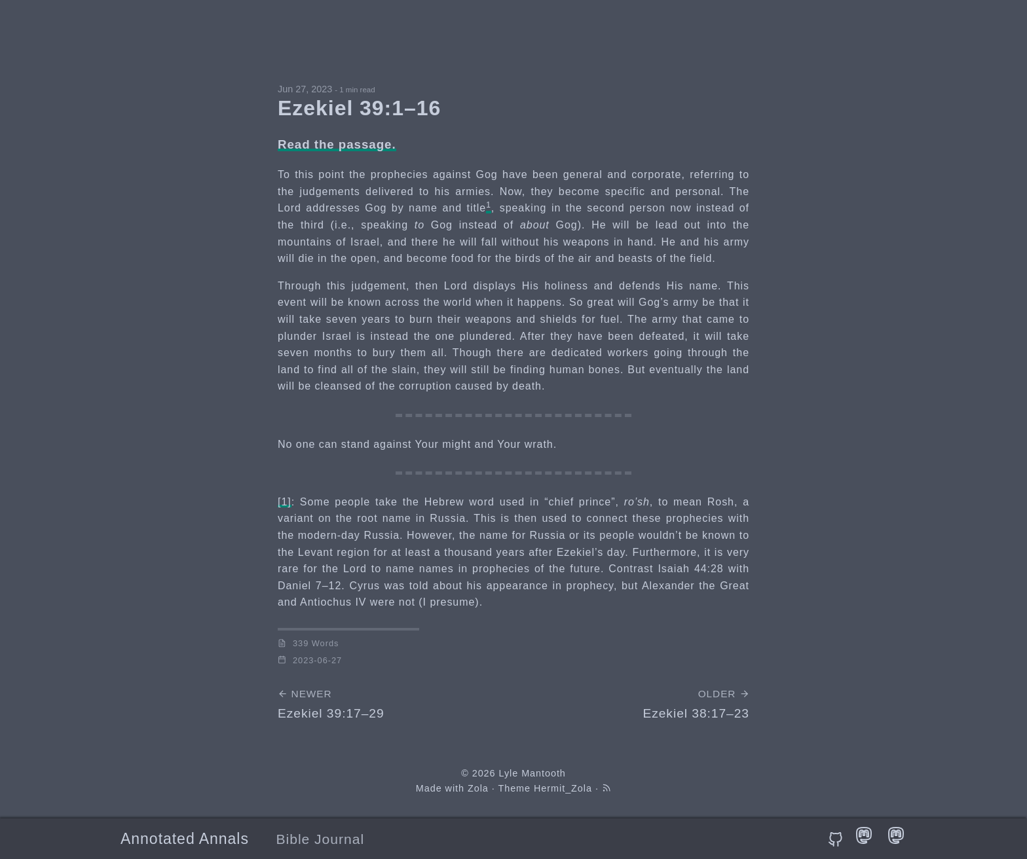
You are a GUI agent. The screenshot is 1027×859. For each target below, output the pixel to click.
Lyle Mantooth (531, 773)
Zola (478, 788)
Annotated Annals (185, 838)
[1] (284, 501)
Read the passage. (337, 144)
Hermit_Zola (563, 788)
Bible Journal (320, 839)
